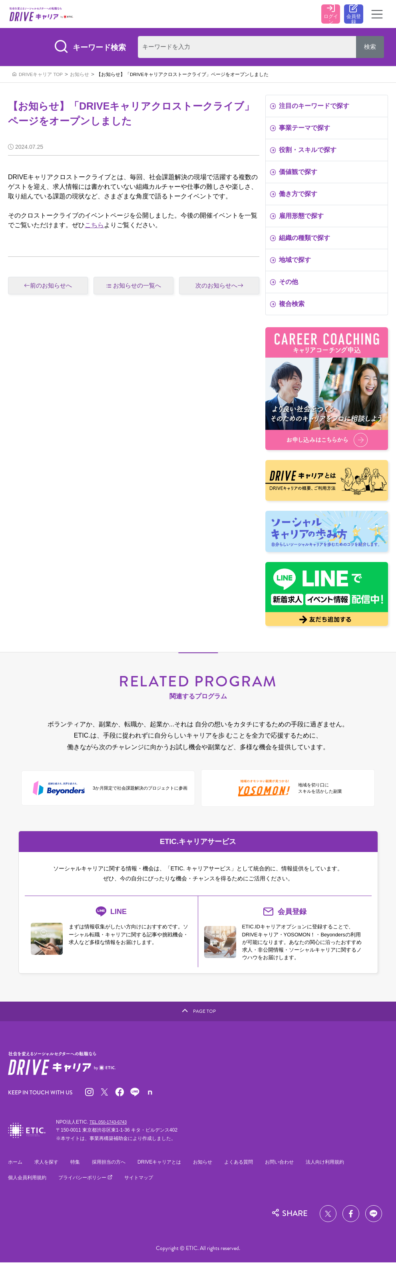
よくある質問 (251, 1167)
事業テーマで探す (300, 129)
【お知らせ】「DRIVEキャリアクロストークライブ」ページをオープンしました (182, 76)
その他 (284, 283)
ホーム (16, 1167)
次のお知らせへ (219, 287)
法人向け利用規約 (343, 1167)
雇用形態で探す (297, 217)
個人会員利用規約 (29, 1183)
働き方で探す (293, 195)
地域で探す (290, 261)
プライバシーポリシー (88, 1183)
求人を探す (49, 1167)
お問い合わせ (294, 1167)
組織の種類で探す (300, 239)
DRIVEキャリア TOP (41, 76)
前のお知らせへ (48, 287)
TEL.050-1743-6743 (111, 1127)
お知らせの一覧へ (137, 287)
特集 (79, 1167)
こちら (94, 227)
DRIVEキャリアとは (167, 1167)
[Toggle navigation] (377, 15)
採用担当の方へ (114, 1167)
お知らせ (79, 76)
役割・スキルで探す (303, 151)
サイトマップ (147, 1183)
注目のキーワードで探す (309, 107)
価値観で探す (293, 173)
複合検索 (287, 305)
